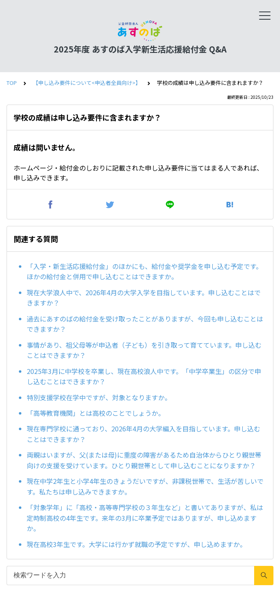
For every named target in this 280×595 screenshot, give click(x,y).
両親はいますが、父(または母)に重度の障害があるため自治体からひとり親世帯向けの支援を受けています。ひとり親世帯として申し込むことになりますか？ (144, 460)
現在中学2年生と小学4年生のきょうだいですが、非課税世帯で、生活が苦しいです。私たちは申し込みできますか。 (145, 486)
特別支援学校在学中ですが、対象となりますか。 (99, 397)
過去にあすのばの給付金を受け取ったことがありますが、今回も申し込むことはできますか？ (145, 324)
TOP (12, 83)
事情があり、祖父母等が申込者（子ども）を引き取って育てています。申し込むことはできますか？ (144, 350)
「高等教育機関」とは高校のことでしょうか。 (96, 413)
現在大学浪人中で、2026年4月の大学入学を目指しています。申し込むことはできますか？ (144, 297)
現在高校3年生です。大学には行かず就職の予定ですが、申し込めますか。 (136, 544)
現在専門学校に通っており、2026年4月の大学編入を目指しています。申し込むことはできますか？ (143, 434)
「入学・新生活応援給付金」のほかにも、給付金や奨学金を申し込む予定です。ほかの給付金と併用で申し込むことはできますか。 (144, 271)
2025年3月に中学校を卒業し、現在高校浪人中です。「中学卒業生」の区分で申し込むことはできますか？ (144, 376)
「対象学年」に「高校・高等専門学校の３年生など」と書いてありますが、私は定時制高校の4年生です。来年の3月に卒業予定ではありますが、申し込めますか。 (145, 517)
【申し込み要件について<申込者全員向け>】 (87, 83)
